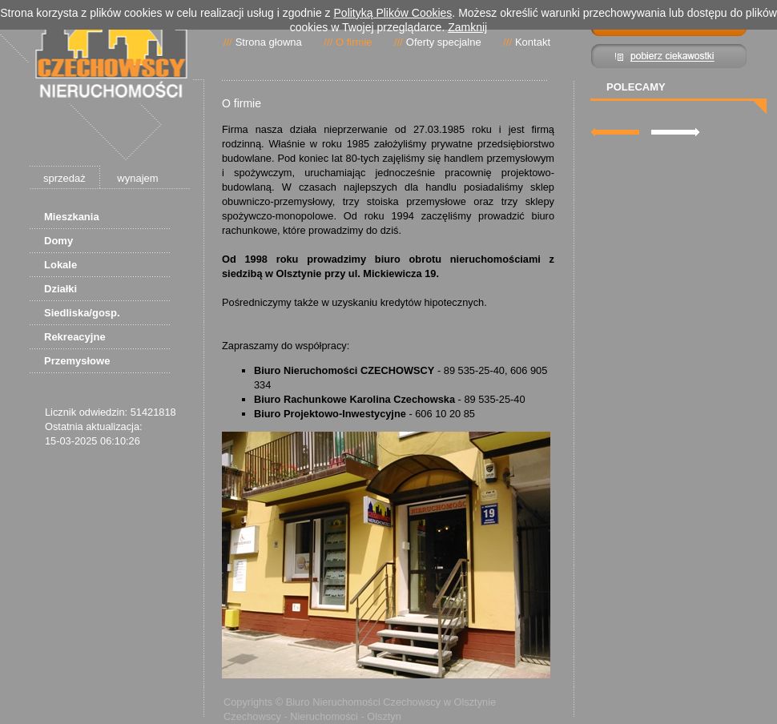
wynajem (137, 178)
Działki (60, 289)
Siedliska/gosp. (82, 313)
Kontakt (532, 42)
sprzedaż (64, 178)
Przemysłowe (77, 361)
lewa (615, 132)
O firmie (354, 42)
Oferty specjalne (443, 42)
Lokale (60, 265)
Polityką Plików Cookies (393, 12)
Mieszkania (71, 217)
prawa (675, 132)
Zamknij (467, 27)
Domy (58, 241)
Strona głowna (269, 42)
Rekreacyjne (75, 337)
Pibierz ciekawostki (669, 56)
